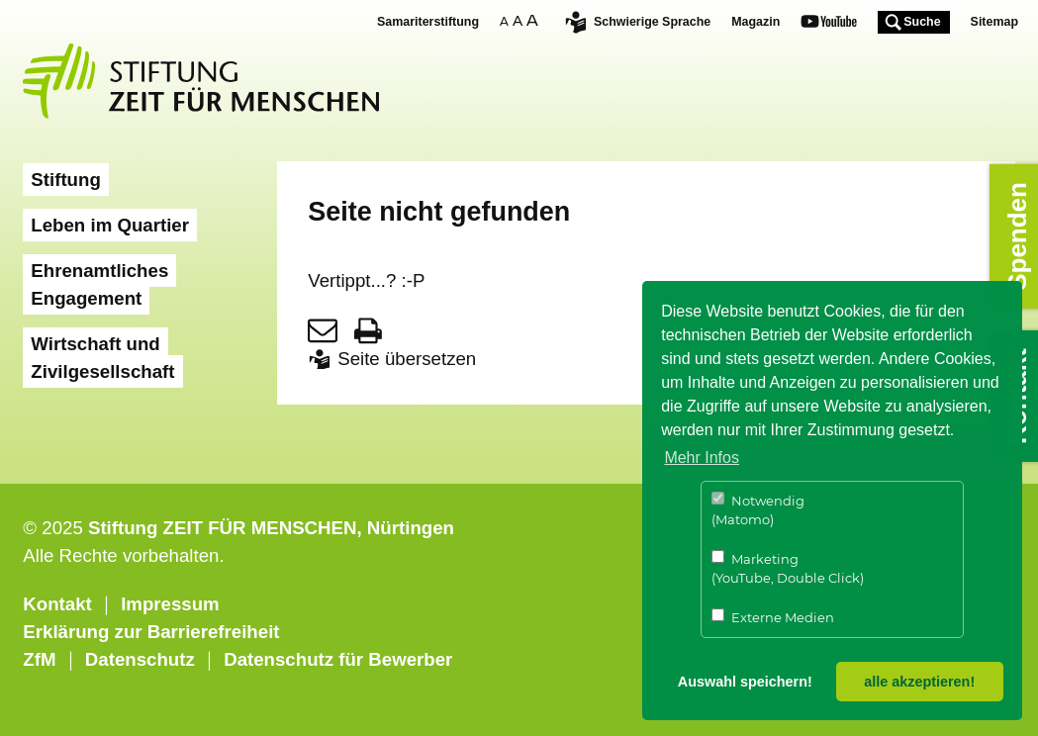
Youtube (829, 23)
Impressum (170, 604)
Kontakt (57, 604)
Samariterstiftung (428, 22)
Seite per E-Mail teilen (322, 330)
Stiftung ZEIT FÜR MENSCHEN (222, 527)
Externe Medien (772, 616)
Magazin (755, 22)
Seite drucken (368, 330)
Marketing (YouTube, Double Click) (787, 568)
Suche (921, 22)
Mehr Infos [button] (701, 457)
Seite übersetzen (406, 358)
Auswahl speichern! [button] (745, 682)
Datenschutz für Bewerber (338, 659)
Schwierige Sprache (652, 22)
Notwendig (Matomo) (757, 510)
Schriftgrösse (521, 20)
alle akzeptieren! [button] (919, 682)
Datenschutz (140, 659)
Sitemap (994, 22)
